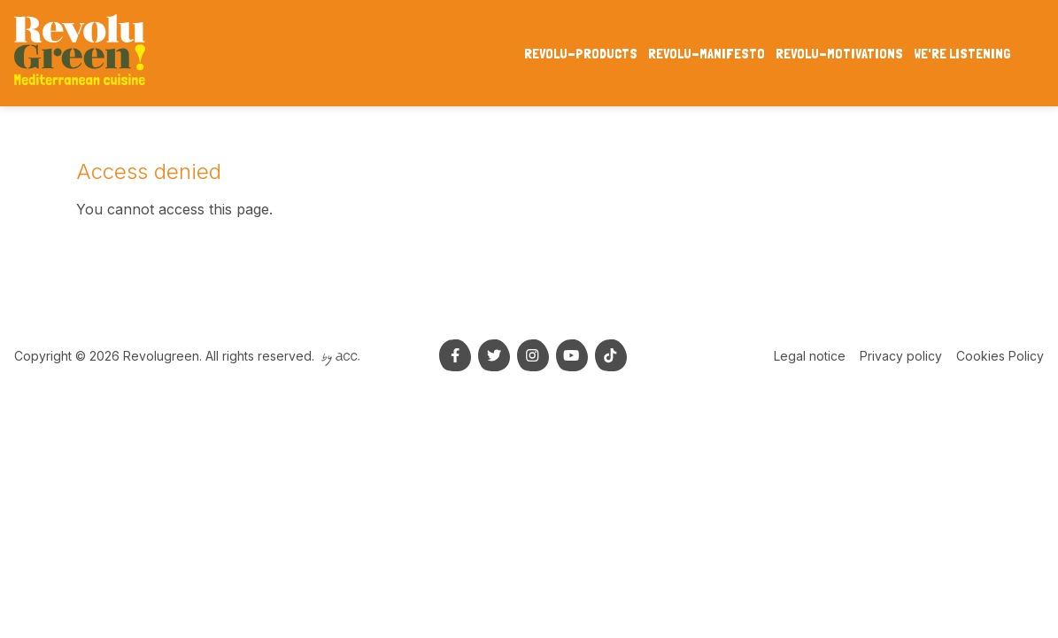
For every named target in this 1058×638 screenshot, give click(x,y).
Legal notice (810, 355)
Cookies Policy (1000, 355)
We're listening (962, 53)
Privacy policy (901, 355)
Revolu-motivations (839, 53)
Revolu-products (580, 53)
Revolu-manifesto (706, 53)
